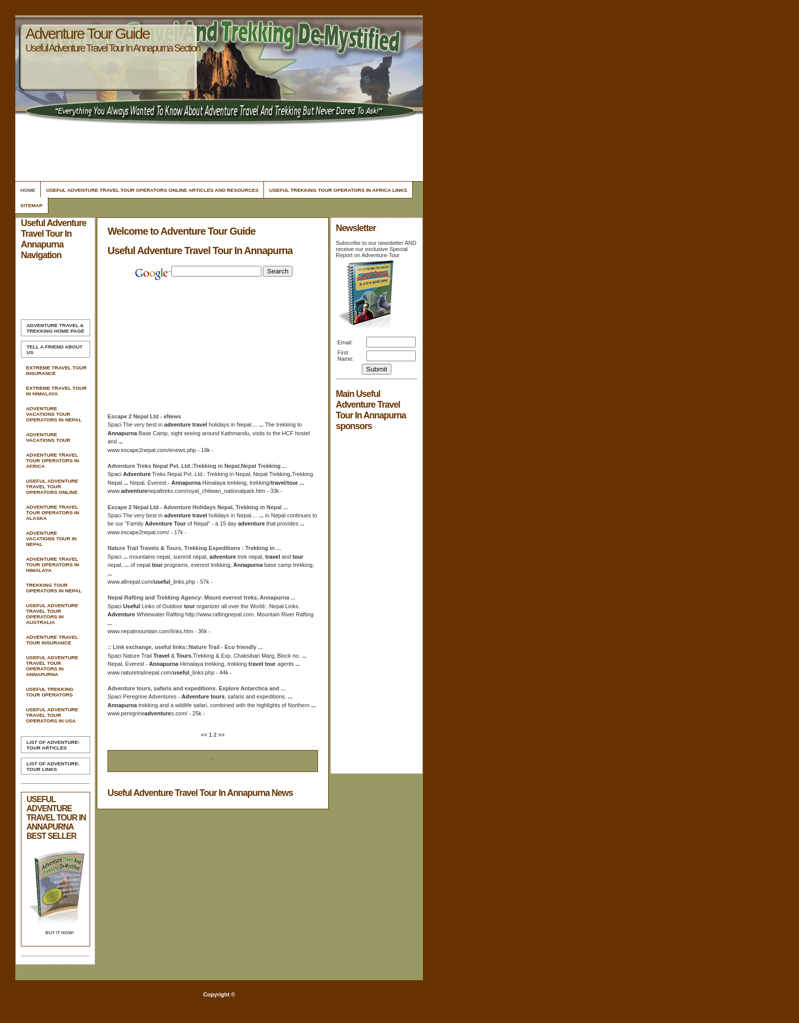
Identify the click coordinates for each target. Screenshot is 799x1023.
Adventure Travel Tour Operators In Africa (52, 460)
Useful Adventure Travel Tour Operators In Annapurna (52, 666)
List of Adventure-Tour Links (52, 766)
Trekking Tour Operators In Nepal (54, 587)
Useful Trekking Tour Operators (49, 691)
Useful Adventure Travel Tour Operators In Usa (52, 715)
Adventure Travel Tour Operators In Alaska (52, 512)
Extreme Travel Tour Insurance (56, 370)
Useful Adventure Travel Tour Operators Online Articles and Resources (152, 190)
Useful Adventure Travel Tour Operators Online (52, 486)
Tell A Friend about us (54, 349)
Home (27, 190)
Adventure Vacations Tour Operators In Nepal (54, 414)
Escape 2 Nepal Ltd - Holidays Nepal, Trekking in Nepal (198, 507)
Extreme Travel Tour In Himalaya (56, 390)
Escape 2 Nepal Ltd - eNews (144, 416)
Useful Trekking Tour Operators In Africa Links (338, 190)
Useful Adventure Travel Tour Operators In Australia (52, 614)
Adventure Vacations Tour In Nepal (51, 538)
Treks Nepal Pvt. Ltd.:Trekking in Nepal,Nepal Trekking (197, 466)
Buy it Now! (59, 932)
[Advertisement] (217, 150)
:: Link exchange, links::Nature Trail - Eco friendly (185, 647)
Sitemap (31, 205)
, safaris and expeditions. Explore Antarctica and (196, 688)
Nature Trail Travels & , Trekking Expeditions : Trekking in (194, 548)
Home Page (55, 328)
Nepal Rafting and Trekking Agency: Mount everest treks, (202, 597)
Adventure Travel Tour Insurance (52, 639)
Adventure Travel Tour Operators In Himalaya (52, 564)
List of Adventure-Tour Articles (52, 745)
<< (205, 735)
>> (221, 735)
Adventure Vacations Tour (48, 437)
